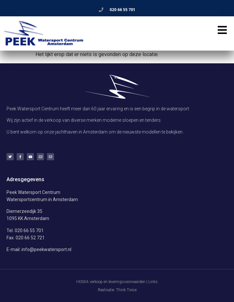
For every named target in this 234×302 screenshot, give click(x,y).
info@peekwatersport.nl (46, 249)
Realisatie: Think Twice (117, 290)
